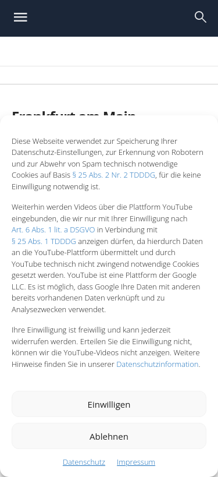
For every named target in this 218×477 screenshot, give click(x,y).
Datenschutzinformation (157, 364)
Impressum (136, 462)
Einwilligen (109, 404)
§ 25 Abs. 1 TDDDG (44, 241)
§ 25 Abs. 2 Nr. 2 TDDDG (113, 174)
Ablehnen (109, 436)
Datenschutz (84, 462)
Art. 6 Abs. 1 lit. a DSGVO (53, 229)
